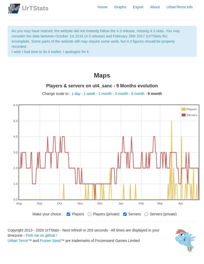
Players (75, 214)
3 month (122, 94)
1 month (105, 94)
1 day (76, 94)
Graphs (120, 7)
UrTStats (35, 8)
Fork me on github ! (41, 235)
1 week (90, 94)
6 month (138, 94)
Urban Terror (18, 241)
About (155, 7)
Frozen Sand (50, 241)
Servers (132, 214)
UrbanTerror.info (179, 7)
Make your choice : (48, 214)
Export (138, 7)
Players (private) (104, 214)
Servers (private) (161, 214)
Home (102, 7)
